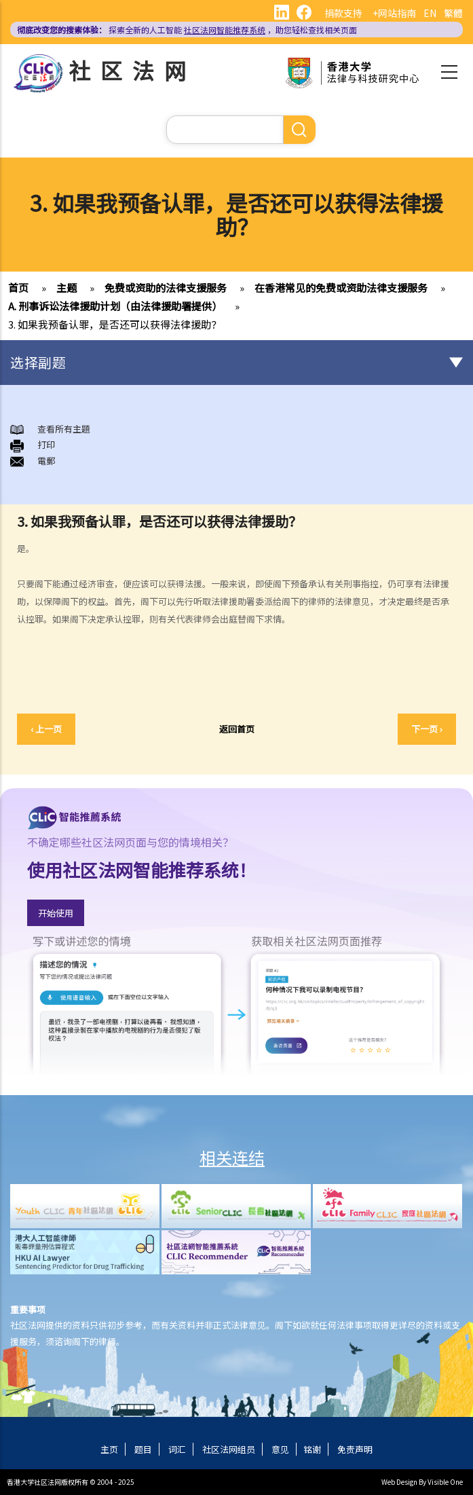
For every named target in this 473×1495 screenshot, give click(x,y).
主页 (109, 1449)
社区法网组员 (228, 1449)
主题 (66, 287)
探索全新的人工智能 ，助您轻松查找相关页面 (187, 29)
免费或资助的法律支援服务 (166, 287)
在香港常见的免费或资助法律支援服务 (341, 287)
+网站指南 (394, 13)
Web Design (399, 1482)
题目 (143, 1449)
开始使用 (55, 912)
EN (429, 13)
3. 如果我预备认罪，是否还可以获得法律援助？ (114, 324)
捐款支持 (343, 13)
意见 (280, 1449)
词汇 (177, 1449)
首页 (18, 287)
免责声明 (355, 1449)
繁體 (453, 13)
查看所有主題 (63, 428)
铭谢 (312, 1449)
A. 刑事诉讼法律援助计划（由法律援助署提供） (115, 306)
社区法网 (132, 70)
